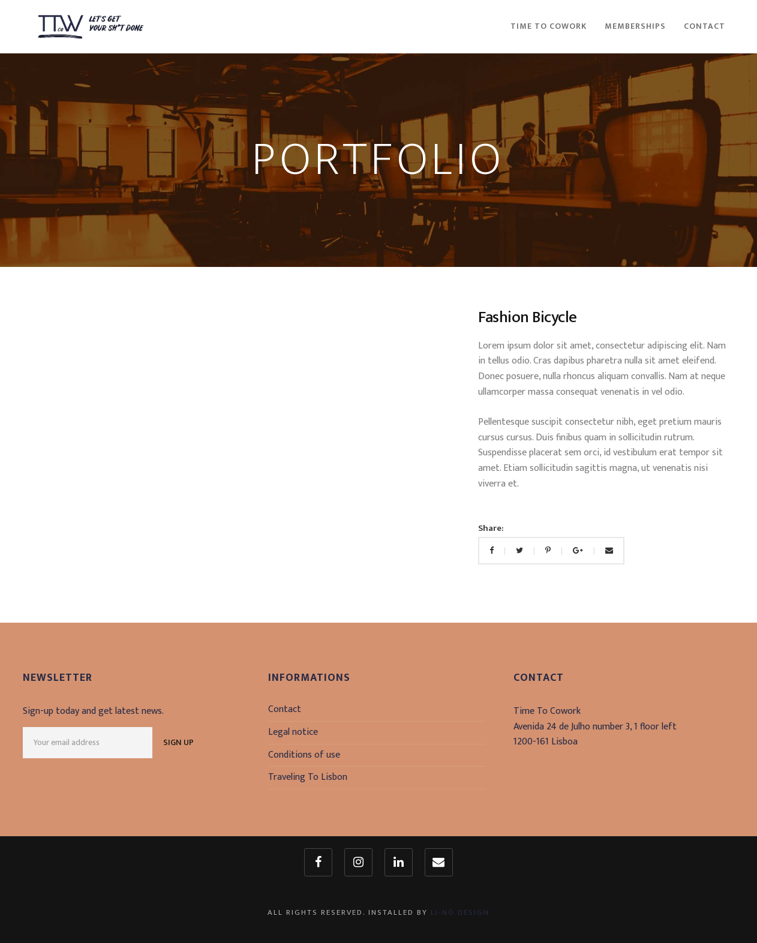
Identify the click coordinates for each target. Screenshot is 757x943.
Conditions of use (304, 755)
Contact (284, 709)
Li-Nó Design (460, 912)
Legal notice (293, 732)
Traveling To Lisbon (307, 777)
